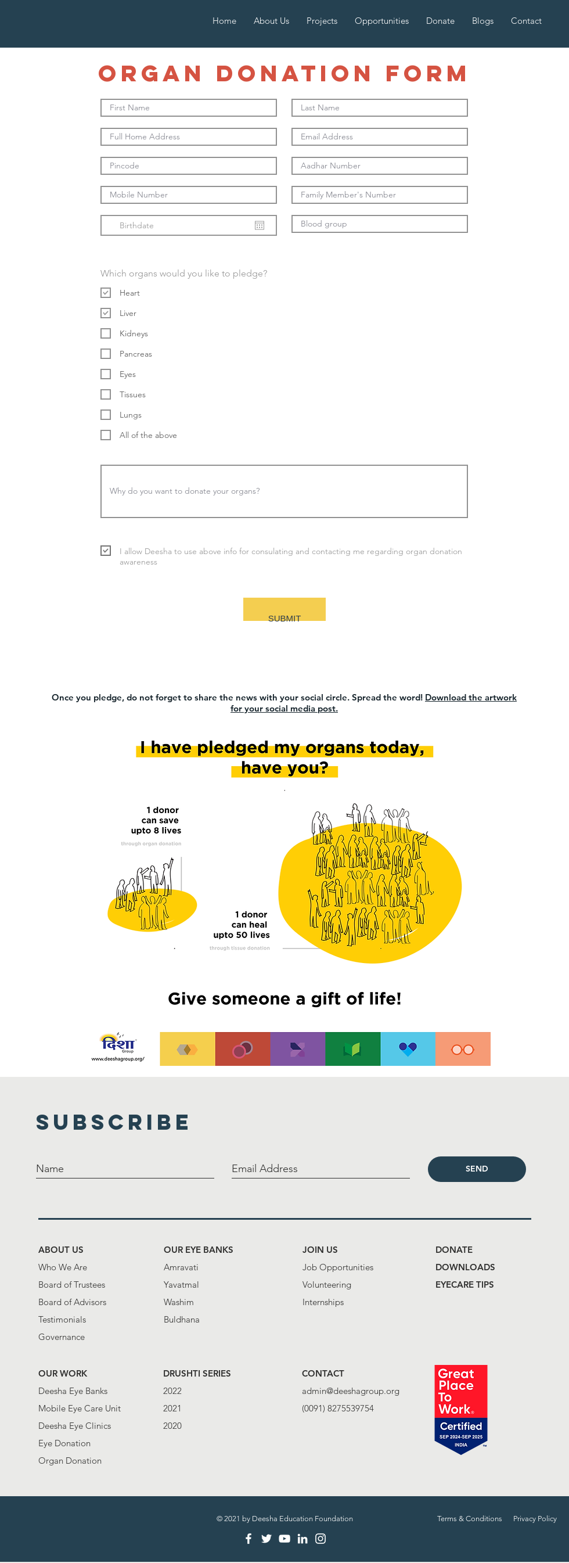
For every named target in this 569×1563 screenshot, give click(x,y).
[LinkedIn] (302, 1539)
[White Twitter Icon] (266, 1539)
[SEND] (477, 1169)
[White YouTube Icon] (284, 1539)
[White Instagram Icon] (320, 1539)
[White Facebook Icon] (248, 1539)
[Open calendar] (259, 225)
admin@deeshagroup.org (350, 1390)
